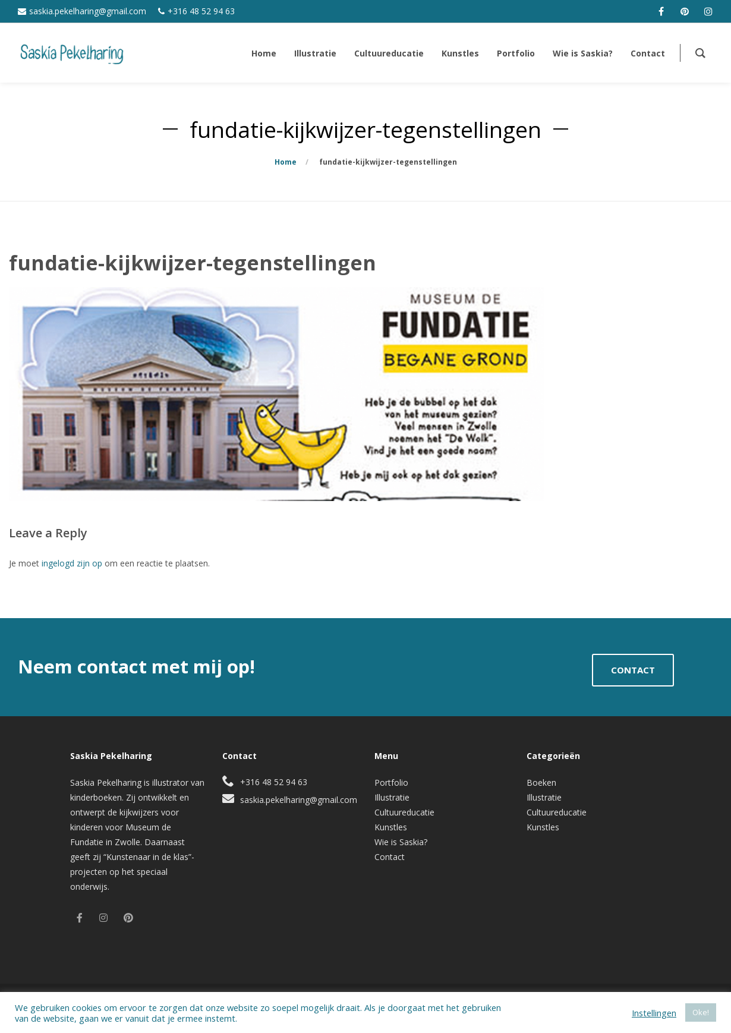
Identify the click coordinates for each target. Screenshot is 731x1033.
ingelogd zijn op (72, 563)
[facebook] (661, 11)
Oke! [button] (700, 1012)
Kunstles (390, 827)
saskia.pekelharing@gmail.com (87, 11)
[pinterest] (684, 11)
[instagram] (708, 11)
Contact (389, 856)
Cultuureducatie (404, 812)
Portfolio (391, 782)
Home (286, 162)
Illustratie (391, 797)
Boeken (541, 782)
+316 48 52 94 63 (201, 11)
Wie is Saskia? (400, 842)
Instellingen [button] (654, 1012)
